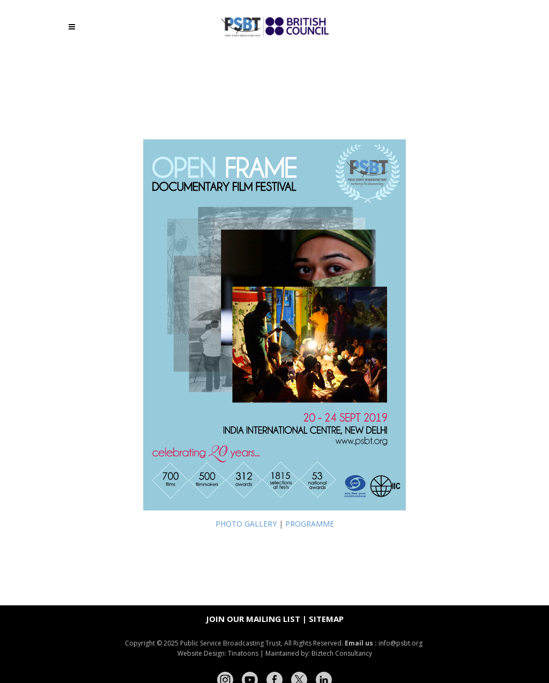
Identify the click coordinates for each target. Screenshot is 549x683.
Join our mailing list (253, 618)
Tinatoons (243, 653)
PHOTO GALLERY (246, 524)
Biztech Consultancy (341, 653)
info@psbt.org (401, 643)
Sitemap (326, 618)
